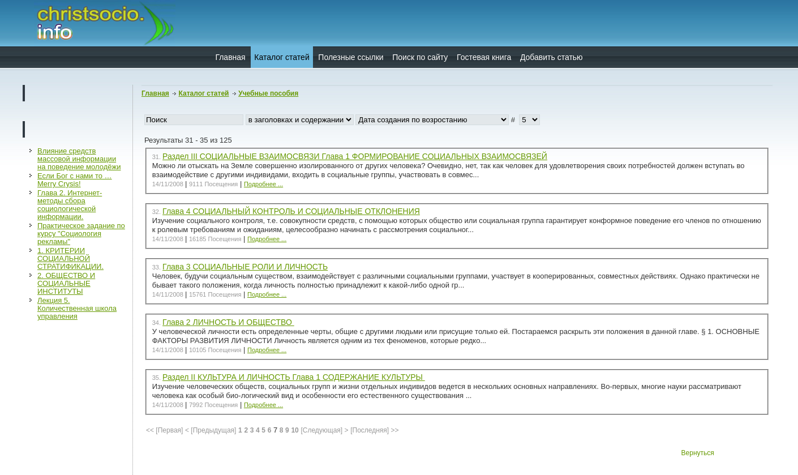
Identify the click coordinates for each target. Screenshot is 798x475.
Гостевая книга (484, 57)
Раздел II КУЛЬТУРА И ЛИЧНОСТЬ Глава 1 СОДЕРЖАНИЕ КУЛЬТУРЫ (293, 377)
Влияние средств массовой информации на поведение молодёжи (79, 159)
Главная (230, 57)
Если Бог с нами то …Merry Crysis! (74, 180)
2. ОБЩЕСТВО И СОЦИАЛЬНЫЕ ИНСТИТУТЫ (66, 283)
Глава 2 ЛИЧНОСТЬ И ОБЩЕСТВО (228, 322)
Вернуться (697, 453)
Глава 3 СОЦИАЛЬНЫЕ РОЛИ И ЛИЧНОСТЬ (245, 266)
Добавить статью (551, 57)
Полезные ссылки (350, 57)
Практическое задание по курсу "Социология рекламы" (81, 233)
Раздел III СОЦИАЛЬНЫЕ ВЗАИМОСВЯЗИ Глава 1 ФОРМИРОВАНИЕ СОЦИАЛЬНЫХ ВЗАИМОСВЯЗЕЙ (354, 156)
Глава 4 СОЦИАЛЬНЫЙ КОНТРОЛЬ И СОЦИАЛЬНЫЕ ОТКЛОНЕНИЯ (291, 211)
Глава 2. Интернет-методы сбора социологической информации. (69, 205)
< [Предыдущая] (210, 430)
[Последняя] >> (374, 430)
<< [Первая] (164, 430)
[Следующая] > (324, 430)
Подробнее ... (263, 184)
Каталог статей (281, 57)
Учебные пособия (268, 93)
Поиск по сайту (420, 57)
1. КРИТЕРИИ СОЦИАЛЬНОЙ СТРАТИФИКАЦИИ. (70, 258)
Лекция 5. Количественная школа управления (77, 308)
